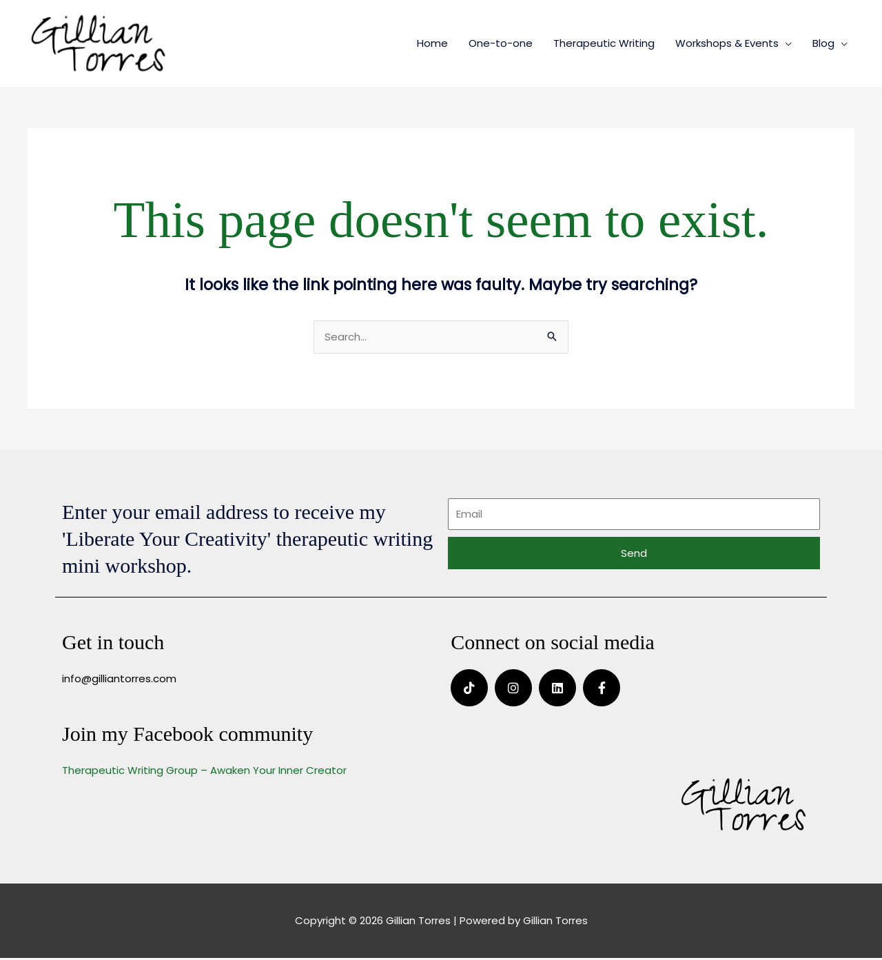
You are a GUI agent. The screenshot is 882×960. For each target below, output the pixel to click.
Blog (823, 44)
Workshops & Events (727, 44)
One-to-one (501, 44)
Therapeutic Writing (604, 44)
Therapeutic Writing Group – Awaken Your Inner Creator (204, 772)
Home (432, 44)
